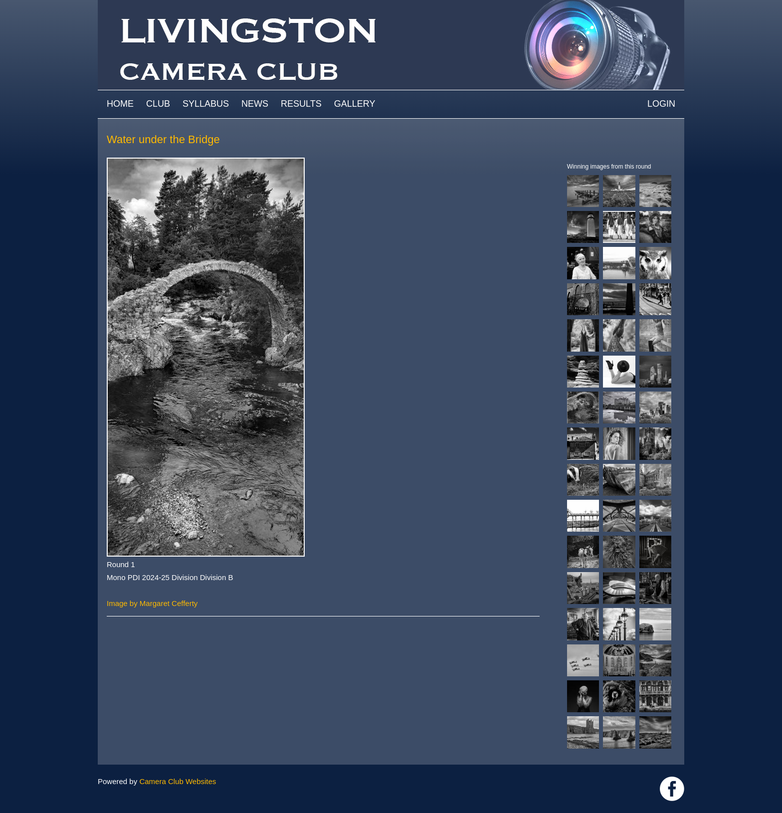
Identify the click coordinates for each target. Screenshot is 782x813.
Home (120, 104)
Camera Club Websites (177, 781)
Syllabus (206, 104)
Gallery (355, 104)
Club (158, 104)
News (254, 104)
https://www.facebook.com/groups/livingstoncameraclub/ (672, 789)
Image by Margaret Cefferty (152, 603)
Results (301, 104)
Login (661, 104)
